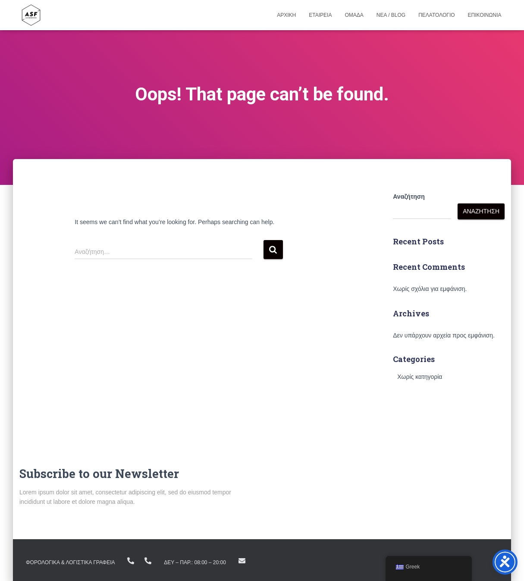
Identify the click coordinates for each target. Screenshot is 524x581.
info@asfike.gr (242, 561)
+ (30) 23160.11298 (148, 561)
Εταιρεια (320, 15)
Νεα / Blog (391, 15)
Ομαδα (354, 15)
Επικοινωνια (485, 15)
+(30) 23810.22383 (130, 561)
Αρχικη (286, 15)
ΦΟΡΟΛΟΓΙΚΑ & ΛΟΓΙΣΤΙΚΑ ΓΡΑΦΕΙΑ (70, 562)
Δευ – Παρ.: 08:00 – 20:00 (195, 562)
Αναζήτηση (409, 196)
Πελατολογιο (436, 15)
